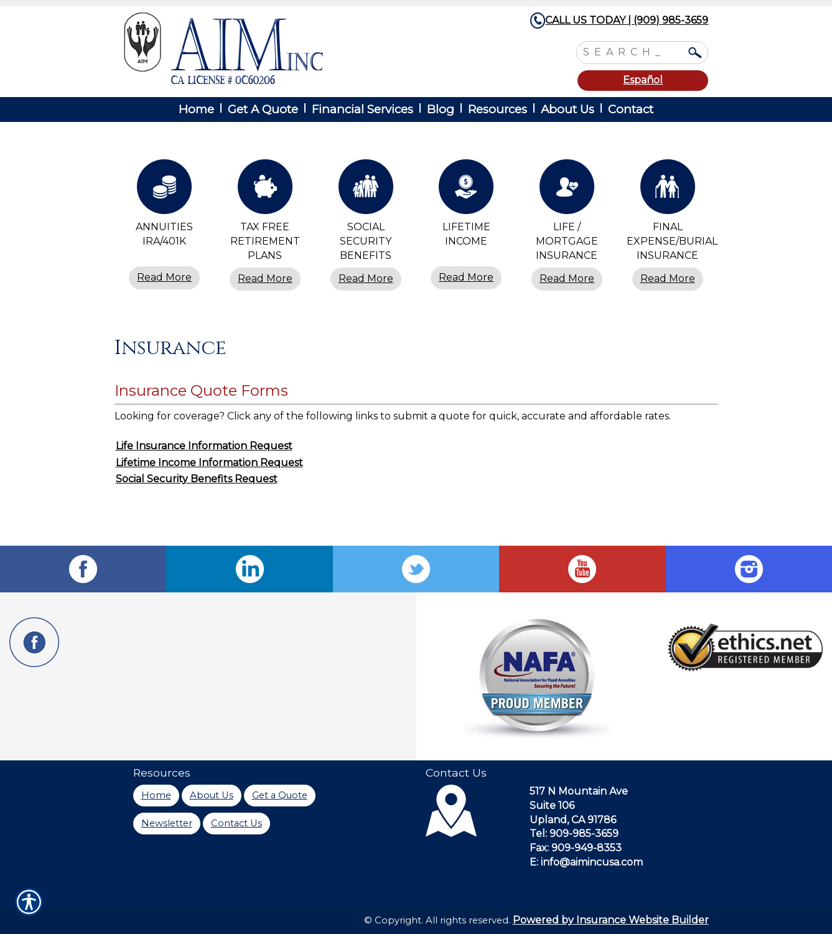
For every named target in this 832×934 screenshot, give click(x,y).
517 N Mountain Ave (579, 791)
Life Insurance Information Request (204, 446)
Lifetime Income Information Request (209, 463)
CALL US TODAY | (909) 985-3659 (626, 20)
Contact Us (236, 823)
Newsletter (166, 823)
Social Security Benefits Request (197, 479)
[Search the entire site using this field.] (633, 51)
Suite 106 (552, 805)
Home (156, 795)
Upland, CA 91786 (573, 820)
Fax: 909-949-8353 (576, 848)
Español (643, 80)
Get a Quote (279, 795)
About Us (211, 795)
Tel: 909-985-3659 (574, 833)
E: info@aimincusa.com (586, 862)
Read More (164, 277)
